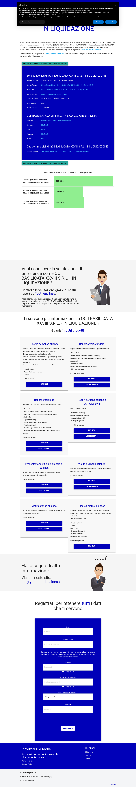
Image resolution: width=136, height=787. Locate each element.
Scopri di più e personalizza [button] (32, 22)
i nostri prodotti (73, 330)
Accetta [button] (111, 22)
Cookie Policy (27, 764)
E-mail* (68, 627)
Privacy (88, 755)
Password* (68, 662)
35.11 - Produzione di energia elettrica (54, 94)
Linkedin (113, 785)
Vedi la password (69, 672)
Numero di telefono (68, 639)
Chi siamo (89, 752)
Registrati (68, 728)
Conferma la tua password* (68, 677)
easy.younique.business (41, 582)
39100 (43, 130)
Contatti (88, 758)
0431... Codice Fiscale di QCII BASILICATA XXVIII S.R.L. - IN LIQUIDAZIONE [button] (67, 85)
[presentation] (68, 720)
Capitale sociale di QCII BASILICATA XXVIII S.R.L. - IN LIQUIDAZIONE (65, 151)
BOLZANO (44, 125)
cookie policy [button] (86, 10)
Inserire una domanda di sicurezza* (68, 692)
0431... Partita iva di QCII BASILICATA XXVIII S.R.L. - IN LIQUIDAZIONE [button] (65, 90)
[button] (116, 5)
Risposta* (68, 704)
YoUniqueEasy (45, 293)
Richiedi (44, 384)
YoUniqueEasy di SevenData (91, 50)
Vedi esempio (92, 384)
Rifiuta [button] (98, 22)
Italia (42, 139)
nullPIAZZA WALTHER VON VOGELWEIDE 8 (56, 121)
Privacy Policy (27, 761)
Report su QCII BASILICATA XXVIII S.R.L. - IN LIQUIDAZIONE (45, 63)
